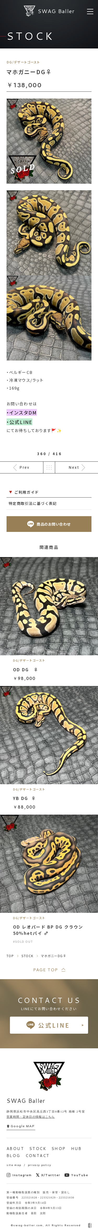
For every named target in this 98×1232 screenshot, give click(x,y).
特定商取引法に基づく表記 (33, 503)
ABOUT (15, 1148)
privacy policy (39, 1165)
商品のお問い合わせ (49, 524)
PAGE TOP (45, 969)
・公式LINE (19, 421)
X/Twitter (48, 1175)
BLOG (13, 1155)
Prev (25, 467)
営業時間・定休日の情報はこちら (31, 1116)
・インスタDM (22, 412)
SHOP (58, 1148)
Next (74, 467)
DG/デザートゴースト (23, 62)
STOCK (37, 1148)
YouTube (76, 1175)
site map (14, 1165)
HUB (76, 1148)
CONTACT (38, 1155)
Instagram (19, 1175)
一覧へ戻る (49, 467)
